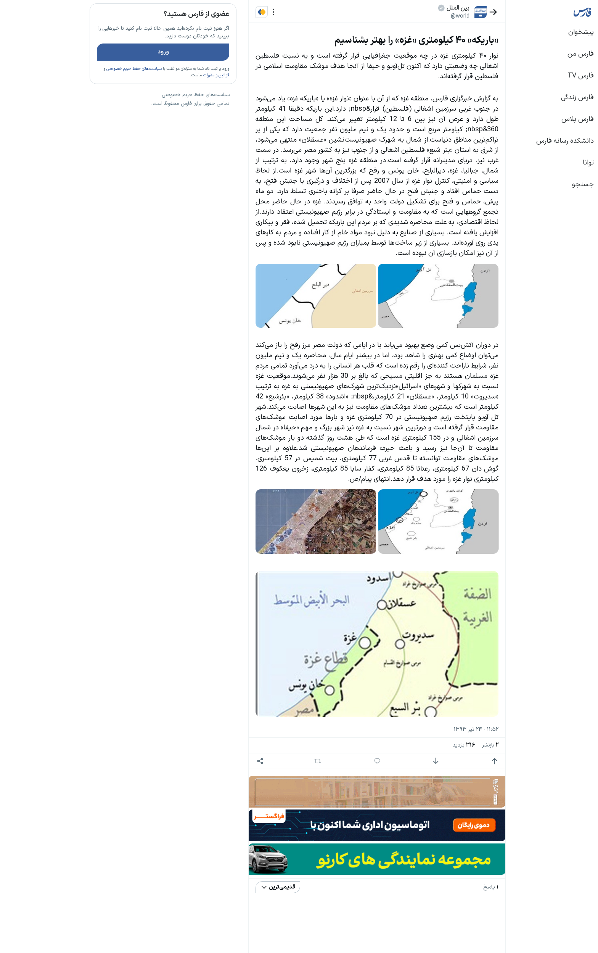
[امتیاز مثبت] (438, 761)
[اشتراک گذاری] (203, 761)
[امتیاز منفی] (379, 761)
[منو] (217, 12)
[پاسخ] (321, 761)
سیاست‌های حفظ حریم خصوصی (78, 91)
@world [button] (404, 16)
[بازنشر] (262, 761)
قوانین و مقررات (160, 97)
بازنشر (434, 745)
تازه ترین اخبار (153, 116)
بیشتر (167, 526)
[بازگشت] (437, 12)
